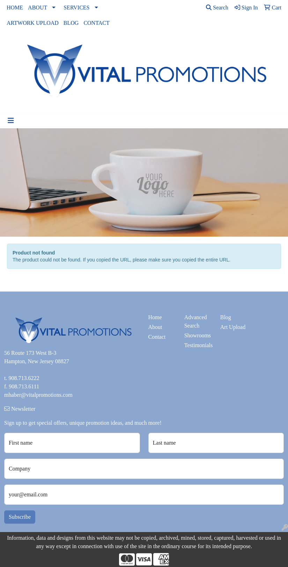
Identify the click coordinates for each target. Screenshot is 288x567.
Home (155, 317)
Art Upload (232, 327)
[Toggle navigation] (10, 120)
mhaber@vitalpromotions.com (38, 395)
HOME (15, 7)
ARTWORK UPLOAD (33, 23)
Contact (157, 337)
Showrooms (197, 335)
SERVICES (76, 7)
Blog (225, 317)
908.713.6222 (23, 378)
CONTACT (96, 23)
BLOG (71, 23)
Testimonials (198, 345)
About (155, 327)
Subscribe (20, 517)
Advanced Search (195, 321)
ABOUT (37, 7)
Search (217, 7)
